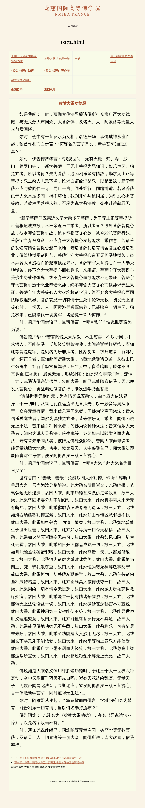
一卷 (77, 58)
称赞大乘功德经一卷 (57, 58)
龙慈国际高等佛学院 (72, 8)
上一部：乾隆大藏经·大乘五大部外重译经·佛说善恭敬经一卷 (48, 758)
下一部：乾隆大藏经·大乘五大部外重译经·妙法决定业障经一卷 (49, 762)
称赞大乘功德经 (21, 80)
